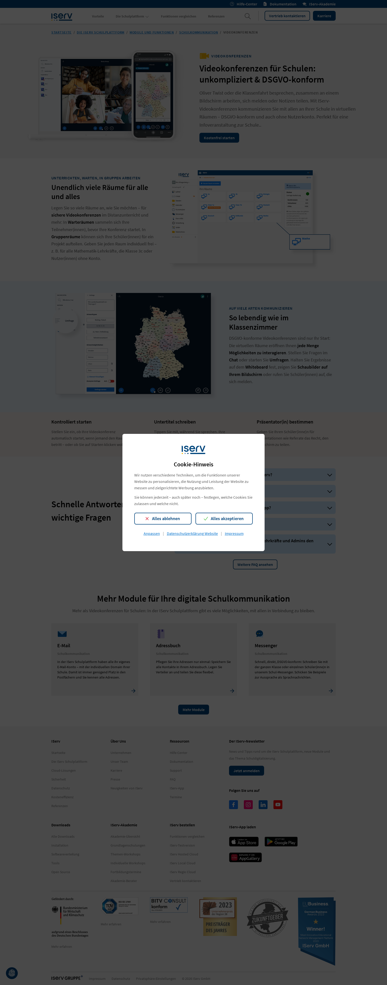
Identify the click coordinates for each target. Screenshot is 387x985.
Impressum (234, 533)
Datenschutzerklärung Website (192, 533)
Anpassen (152, 533)
